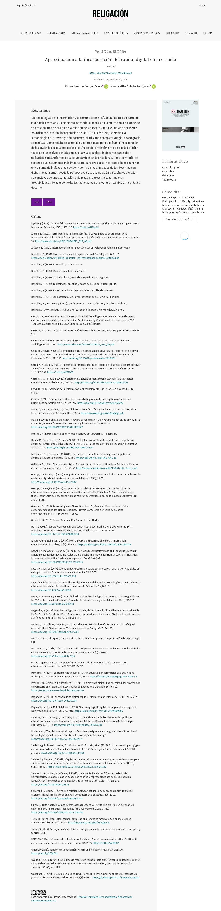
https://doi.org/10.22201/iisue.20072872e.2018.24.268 (77, 766)
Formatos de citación (178, 219)
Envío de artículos (116, 33)
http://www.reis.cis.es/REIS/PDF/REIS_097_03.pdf (63, 241)
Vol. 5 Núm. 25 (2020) (110, 51)
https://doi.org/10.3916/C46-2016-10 (96, 458)
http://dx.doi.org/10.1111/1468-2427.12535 (116, 877)
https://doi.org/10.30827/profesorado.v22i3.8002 (89, 358)
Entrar (202, 5)
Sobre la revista (31, 33)
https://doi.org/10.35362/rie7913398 (51, 590)
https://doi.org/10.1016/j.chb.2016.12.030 (53, 576)
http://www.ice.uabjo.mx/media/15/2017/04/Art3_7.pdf (106, 468)
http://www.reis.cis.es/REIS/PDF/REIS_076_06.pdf (85, 344)
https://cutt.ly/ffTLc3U (86, 227)
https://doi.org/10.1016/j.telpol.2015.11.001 (55, 631)
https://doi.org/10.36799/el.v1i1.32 (50, 784)
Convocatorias (56, 33)
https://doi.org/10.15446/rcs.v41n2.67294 (100, 403)
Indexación (173, 33)
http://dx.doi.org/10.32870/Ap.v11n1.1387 (53, 482)
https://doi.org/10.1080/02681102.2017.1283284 (57, 812)
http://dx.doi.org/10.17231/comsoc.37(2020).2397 (101, 382)
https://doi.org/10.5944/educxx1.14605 (62, 752)
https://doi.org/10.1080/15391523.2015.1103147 (57, 427)
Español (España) (27, 5)
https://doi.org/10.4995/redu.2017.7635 (53, 656)
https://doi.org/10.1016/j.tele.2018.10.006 (54, 700)
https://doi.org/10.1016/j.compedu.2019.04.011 (57, 798)
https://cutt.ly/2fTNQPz (44, 853)
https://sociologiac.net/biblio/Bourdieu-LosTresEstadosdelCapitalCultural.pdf (75, 258)
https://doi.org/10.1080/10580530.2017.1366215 (57, 562)
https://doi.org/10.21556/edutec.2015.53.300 (78, 725)
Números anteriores (147, 33)
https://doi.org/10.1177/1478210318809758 (55, 534)
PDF (36, 202)
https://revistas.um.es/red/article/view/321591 (57, 690)
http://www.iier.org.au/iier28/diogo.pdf (102, 413)
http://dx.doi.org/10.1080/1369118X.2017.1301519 (104, 544)
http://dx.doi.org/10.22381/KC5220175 (88, 822)
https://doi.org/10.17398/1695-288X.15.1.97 (69, 447)
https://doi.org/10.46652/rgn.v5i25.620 (110, 73)
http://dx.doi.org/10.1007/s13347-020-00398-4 (57, 739)
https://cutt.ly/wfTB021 (106, 843)
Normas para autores (84, 33)
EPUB (49, 202)
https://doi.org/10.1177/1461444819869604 (99, 711)
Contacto (191, 33)
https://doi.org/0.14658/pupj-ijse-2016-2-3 (113, 676)
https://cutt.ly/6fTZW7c (60, 372)
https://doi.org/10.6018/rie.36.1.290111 (52, 603)
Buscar (207, 33)
